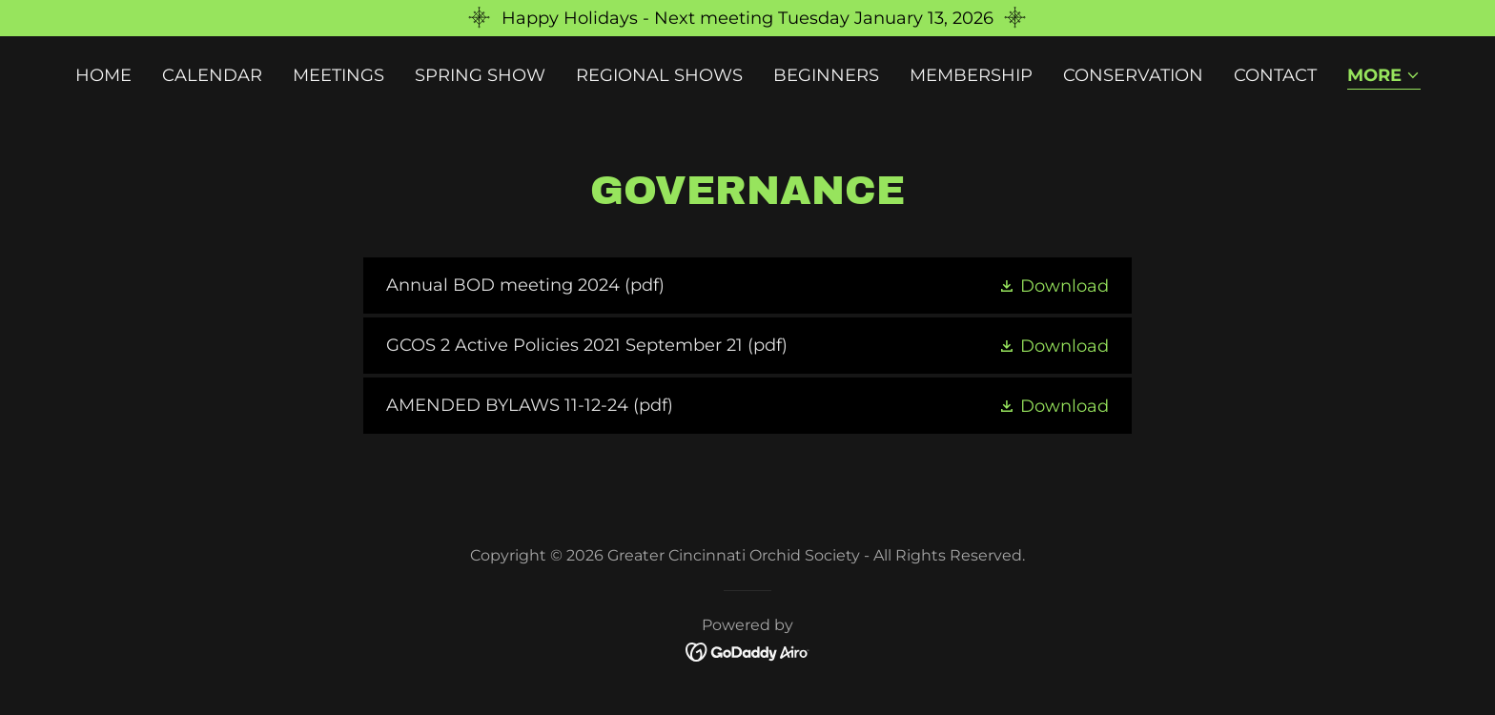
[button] (1384, 77)
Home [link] (103, 75)
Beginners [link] (826, 75)
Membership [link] (971, 75)
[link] (747, 285)
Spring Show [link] (480, 75)
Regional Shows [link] (659, 75)
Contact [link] (1275, 75)
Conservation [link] (1133, 75)
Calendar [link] (212, 75)
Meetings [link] (338, 75)
